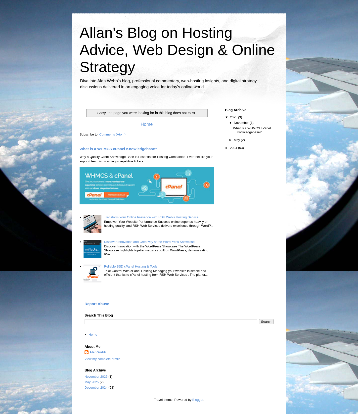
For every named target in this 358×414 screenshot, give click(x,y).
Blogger (197, 400)
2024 (234, 148)
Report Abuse (97, 304)
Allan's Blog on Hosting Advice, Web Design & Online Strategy (177, 49)
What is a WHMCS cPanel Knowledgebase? (118, 149)
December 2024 (96, 387)
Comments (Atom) (112, 134)
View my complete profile (102, 359)
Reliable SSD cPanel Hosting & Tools (130, 266)
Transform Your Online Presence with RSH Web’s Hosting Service (151, 217)
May (237, 140)
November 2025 (96, 376)
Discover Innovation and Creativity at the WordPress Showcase (149, 242)
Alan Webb (98, 352)
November (242, 123)
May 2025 (92, 382)
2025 (234, 117)
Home (147, 124)
